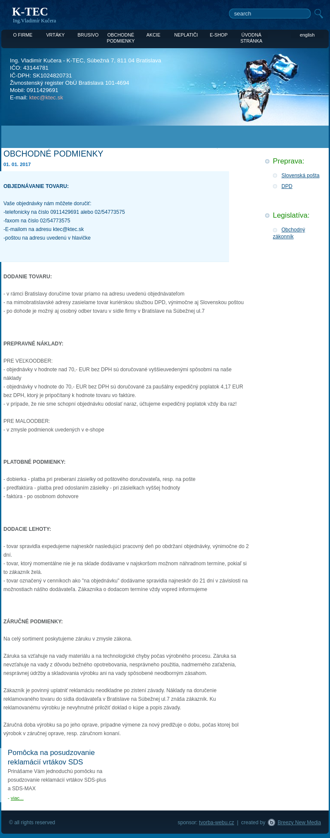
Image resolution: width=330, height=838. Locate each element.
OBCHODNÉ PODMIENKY (120, 35)
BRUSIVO (88, 34)
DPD (286, 186)
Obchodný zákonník (289, 233)
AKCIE (154, 34)
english (307, 34)
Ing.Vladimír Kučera (34, 21)
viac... (17, 798)
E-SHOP (219, 34)
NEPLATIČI (186, 34)
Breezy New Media (299, 823)
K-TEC (30, 11)
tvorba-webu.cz (216, 823)
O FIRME (22, 34)
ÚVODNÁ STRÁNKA (251, 35)
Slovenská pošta (300, 176)
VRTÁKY (55, 34)
